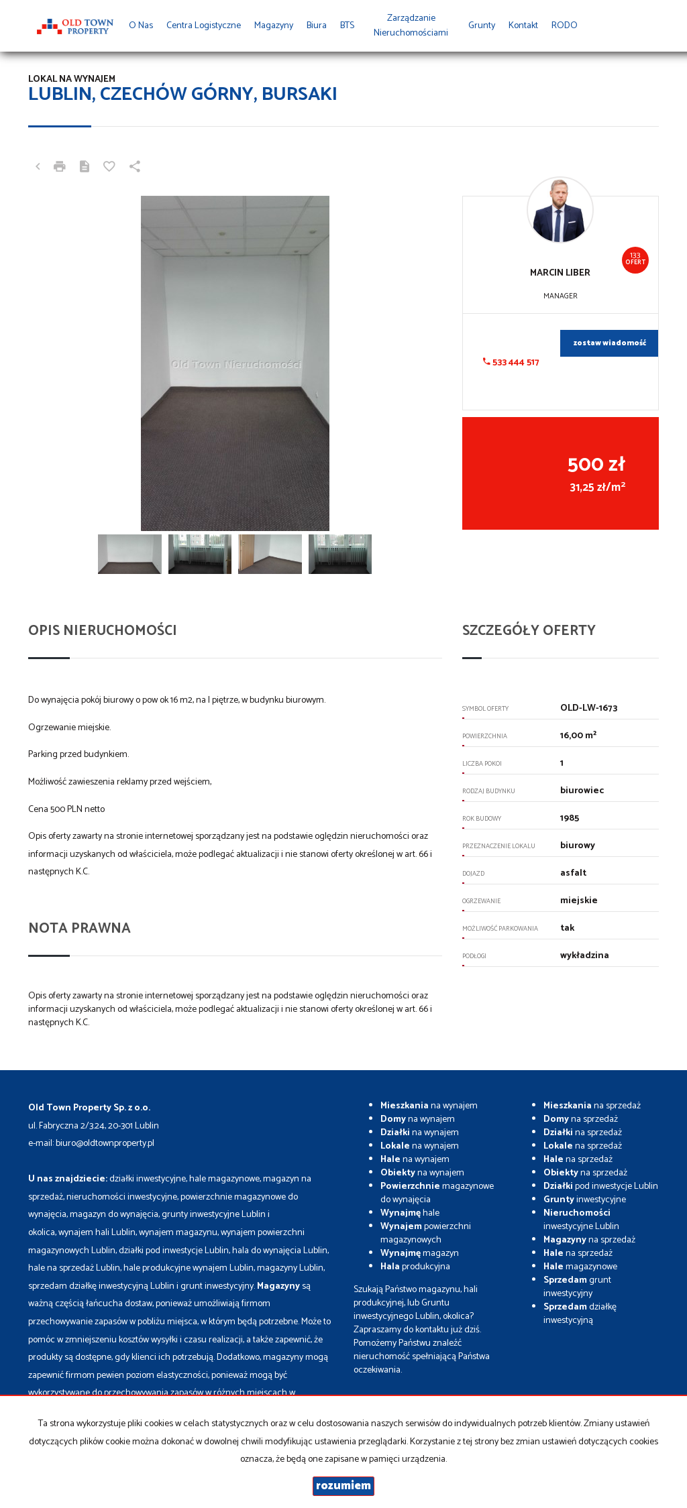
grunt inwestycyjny (577, 1287)
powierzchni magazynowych (425, 1233)
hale (409, 1213)
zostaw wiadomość (610, 343)
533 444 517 (511, 362)
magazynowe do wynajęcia (437, 1193)
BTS (347, 26)
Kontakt (523, 26)
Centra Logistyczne (203, 26)
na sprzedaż (592, 1106)
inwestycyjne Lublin (581, 1220)
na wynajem (429, 1106)
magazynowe (580, 1267)
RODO (564, 26)
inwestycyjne (584, 1200)
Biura (317, 26)
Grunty (481, 26)
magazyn (419, 1253)
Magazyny (273, 26)
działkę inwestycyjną (580, 1313)
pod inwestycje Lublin (600, 1186)
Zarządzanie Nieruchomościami (411, 26)
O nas (141, 26)
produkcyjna (415, 1267)
